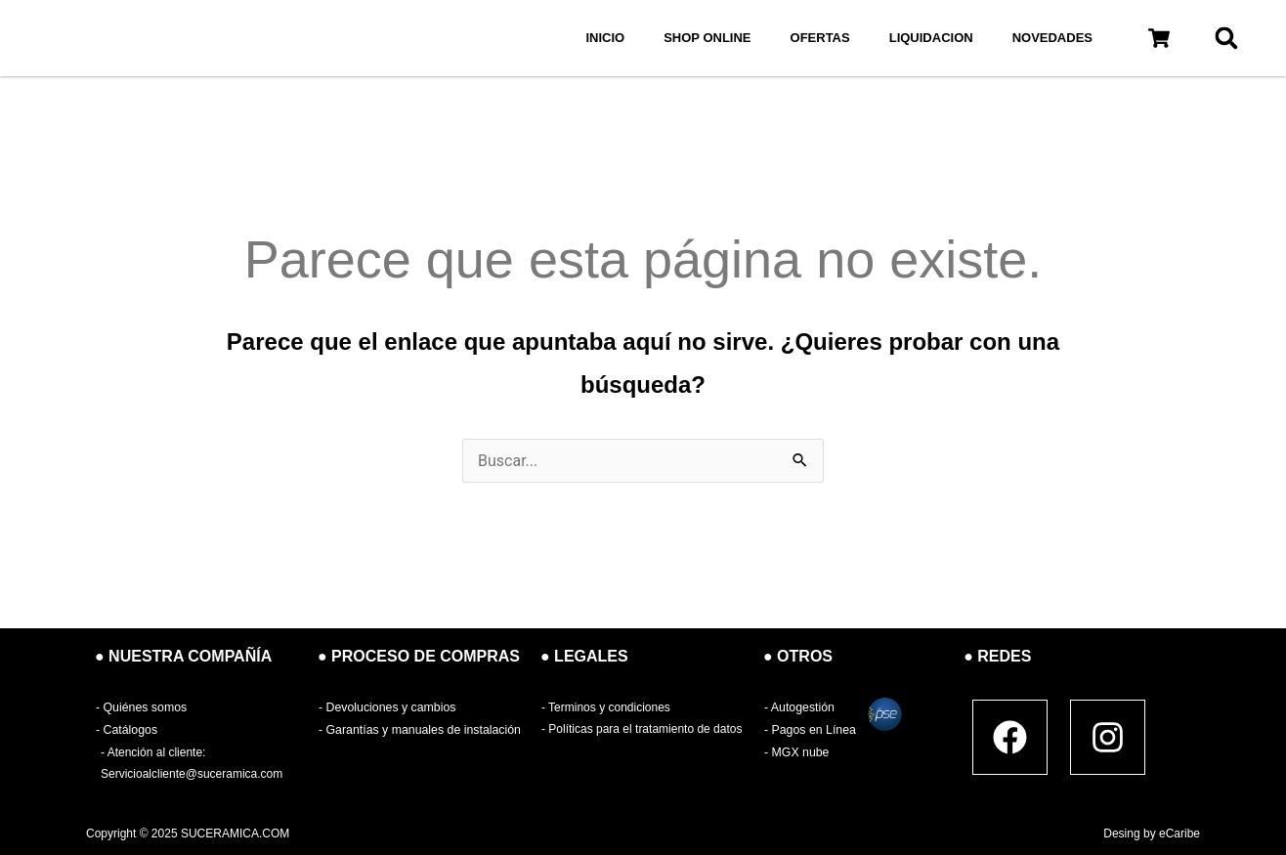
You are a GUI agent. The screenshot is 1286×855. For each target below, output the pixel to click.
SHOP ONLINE (707, 37)
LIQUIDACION (931, 37)
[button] (1158, 38)
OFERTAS (820, 37)
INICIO (604, 37)
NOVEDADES (1052, 37)
